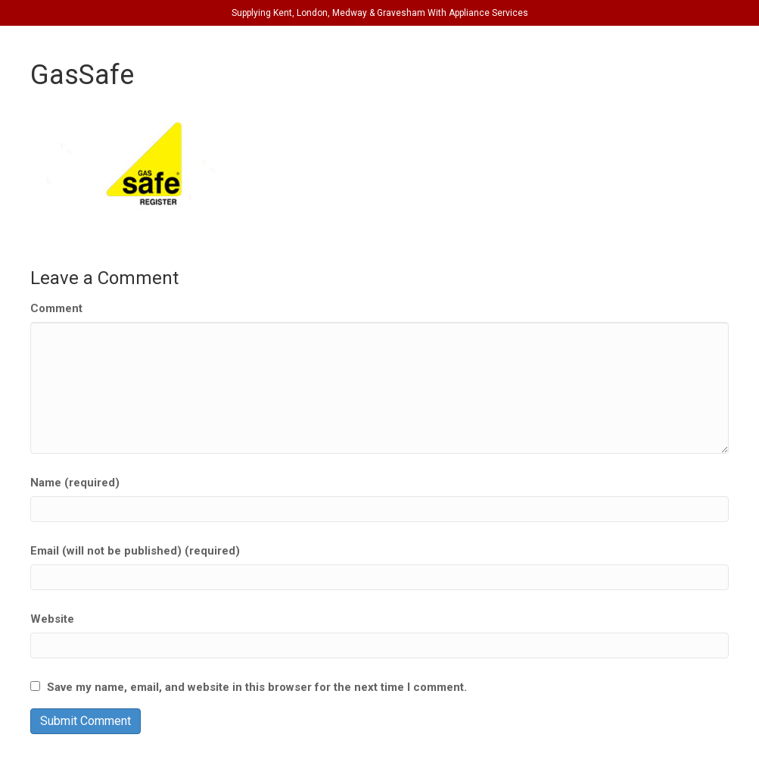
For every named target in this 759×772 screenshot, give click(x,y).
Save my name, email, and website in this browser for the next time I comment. (257, 687)
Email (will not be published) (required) (135, 551)
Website (52, 619)
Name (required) (75, 482)
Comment (56, 308)
